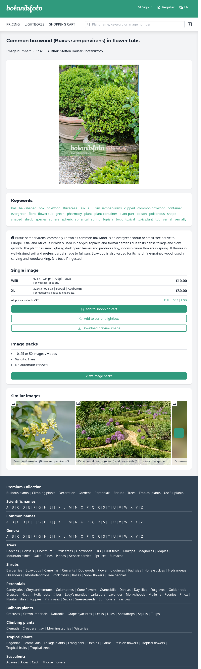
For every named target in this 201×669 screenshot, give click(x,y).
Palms (106, 643)
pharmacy (74, 214)
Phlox (184, 594)
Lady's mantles (76, 594)
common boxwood (151, 208)
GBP (175, 300)
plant (88, 214)
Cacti (35, 662)
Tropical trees (40, 647)
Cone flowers (87, 589)
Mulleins (155, 594)
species (41, 219)
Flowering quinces (111, 570)
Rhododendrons (37, 575)
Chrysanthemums (39, 589)
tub (158, 219)
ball (14, 208)
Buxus (84, 208)
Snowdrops (126, 614)
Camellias (51, 570)
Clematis (12, 628)
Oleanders (14, 575)
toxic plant (145, 219)
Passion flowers (126, 643)
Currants (68, 570)
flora (32, 214)
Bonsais (28, 551)
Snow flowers (94, 575)
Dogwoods (84, 551)
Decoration (67, 493)
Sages (67, 599)
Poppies (35, 599)
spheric (67, 219)
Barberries (14, 570)
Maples (162, 551)
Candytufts (14, 589)
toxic (119, 219)
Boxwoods (33, 570)
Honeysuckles (154, 570)
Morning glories (59, 628)
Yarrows (125, 599)
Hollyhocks (42, 594)
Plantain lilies (16, 599)
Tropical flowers (153, 643)
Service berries (80, 556)
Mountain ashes (18, 556)
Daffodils (57, 614)
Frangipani (76, 643)
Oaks (37, 556)
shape (171, 214)
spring (96, 219)
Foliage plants (54, 643)
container (175, 208)
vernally (180, 219)
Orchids (93, 643)
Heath (26, 594)
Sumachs (116, 556)
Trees (131, 493)
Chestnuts (44, 551)
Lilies (111, 614)
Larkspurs (97, 594)
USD (184, 300)
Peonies (170, 594)
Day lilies (140, 589)
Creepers (29, 628)
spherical (82, 219)
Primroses (52, 599)
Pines (48, 556)
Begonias (13, 643)
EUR (167, 300)
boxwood (53, 208)
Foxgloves (157, 589)
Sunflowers (107, 599)
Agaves (11, 662)
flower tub (45, 214)
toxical (130, 219)
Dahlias (125, 589)
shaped (16, 219)
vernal (167, 219)
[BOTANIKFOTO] (24, 9)
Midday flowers (54, 662)
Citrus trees (64, 551)
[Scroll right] (179, 433)
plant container (105, 214)
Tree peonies (116, 575)
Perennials (102, 493)
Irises (57, 594)
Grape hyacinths (80, 614)
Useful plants (173, 493)
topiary (108, 219)
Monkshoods (135, 594)
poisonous (157, 214)
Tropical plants (150, 493)
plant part (127, 214)
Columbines (65, 589)
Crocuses (13, 614)
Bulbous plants (17, 493)
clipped (129, 208)
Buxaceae (70, 208)
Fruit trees (112, 551)
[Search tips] (190, 24)
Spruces (100, 556)
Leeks (99, 614)
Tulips (155, 614)
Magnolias (146, 551)
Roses (76, 575)
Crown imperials (35, 614)
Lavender (116, 594)
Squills (143, 614)
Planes (61, 556)
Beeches (12, 551)
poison (142, 214)
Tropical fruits (16, 647)
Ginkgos (129, 551)
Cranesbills (108, 589)
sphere (54, 219)
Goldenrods (177, 589)
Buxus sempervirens (106, 208)
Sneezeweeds (85, 599)
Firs (98, 551)
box (41, 208)
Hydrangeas (177, 570)
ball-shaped (27, 208)
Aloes (25, 662)
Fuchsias (134, 570)
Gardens (85, 493)
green (60, 214)
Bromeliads (32, 643)
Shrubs (119, 493)
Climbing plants (43, 493)
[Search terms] (134, 24)
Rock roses (61, 575)
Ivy (41, 628)
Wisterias (81, 628)
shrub (29, 219)
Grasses (12, 594)
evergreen (18, 214)
